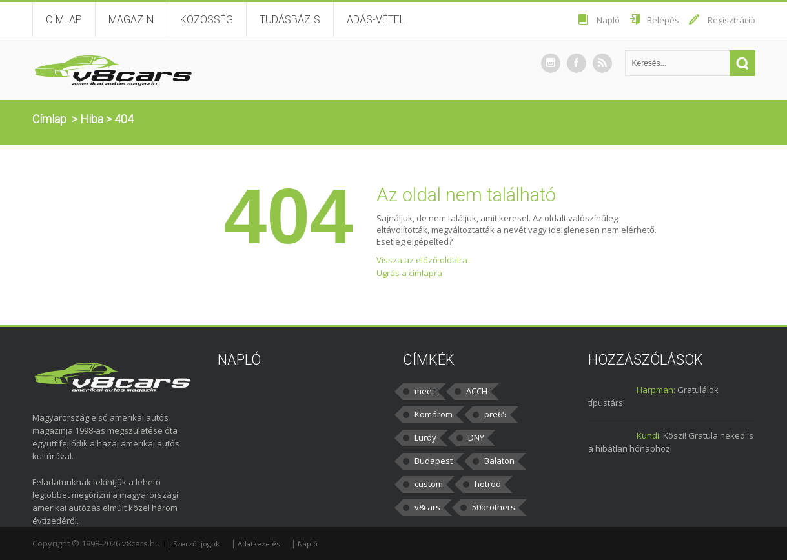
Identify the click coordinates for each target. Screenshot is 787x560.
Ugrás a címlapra (409, 273)
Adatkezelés (259, 543)
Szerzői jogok (196, 543)
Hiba (91, 119)
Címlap (64, 20)
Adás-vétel (376, 20)
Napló (608, 20)
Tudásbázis (290, 20)
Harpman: (656, 389)
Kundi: (649, 435)
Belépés (663, 20)
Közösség (206, 20)
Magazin (131, 20)
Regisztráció (731, 20)
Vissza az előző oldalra (421, 260)
